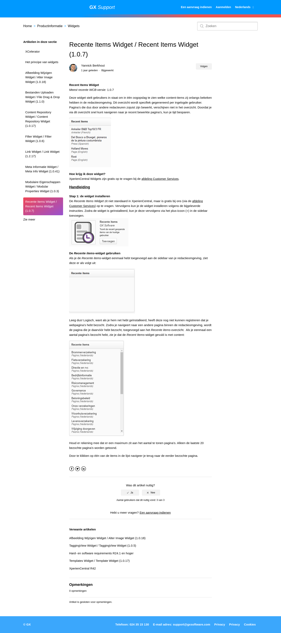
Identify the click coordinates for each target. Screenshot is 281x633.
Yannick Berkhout (93, 65)
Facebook (71, 468)
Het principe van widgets (41, 62)
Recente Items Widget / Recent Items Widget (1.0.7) (41, 206)
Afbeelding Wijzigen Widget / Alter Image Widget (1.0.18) (39, 77)
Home (27, 26)
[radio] (130, 493)
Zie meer (29, 219)
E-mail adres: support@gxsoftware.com (181, 624)
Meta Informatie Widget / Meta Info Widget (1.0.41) (42, 169)
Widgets (74, 26)
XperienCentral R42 (82, 568)
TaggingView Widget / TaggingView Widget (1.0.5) (102, 545)
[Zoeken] (227, 26)
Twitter (77, 468)
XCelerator (32, 51)
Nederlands (243, 7)
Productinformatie (49, 26)
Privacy (219, 624)
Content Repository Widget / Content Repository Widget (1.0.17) (38, 119)
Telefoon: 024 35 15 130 (132, 624)
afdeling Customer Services (160, 178)
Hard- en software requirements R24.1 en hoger (101, 553)
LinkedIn (83, 468)
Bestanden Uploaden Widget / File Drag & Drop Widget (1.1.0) (42, 97)
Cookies (250, 624)
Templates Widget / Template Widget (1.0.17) (99, 560)
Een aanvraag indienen (196, 7)
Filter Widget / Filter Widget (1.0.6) (38, 139)
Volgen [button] (204, 66)
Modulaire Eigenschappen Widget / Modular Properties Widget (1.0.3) (42, 186)
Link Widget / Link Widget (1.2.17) (42, 154)
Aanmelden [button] (223, 7)
